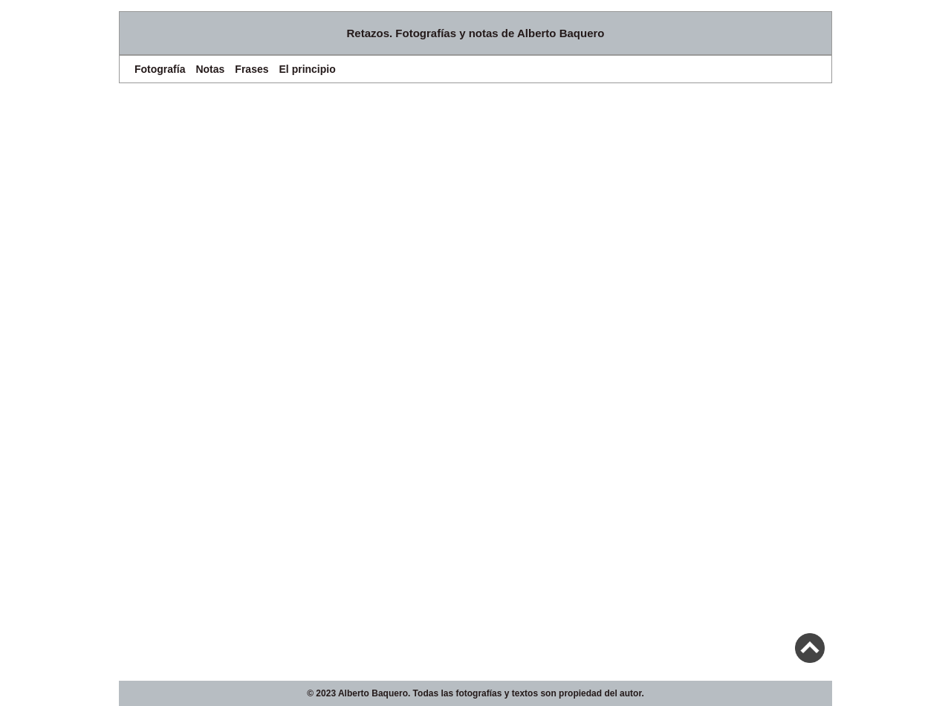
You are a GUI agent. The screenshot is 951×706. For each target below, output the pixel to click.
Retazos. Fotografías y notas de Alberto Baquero (476, 33)
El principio (307, 69)
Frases (251, 69)
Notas (209, 69)
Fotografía (159, 69)
